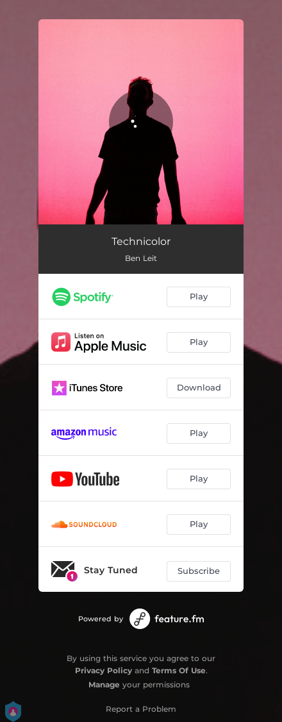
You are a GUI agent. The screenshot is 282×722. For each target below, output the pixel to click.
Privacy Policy (103, 670)
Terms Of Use (179, 670)
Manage (104, 684)
